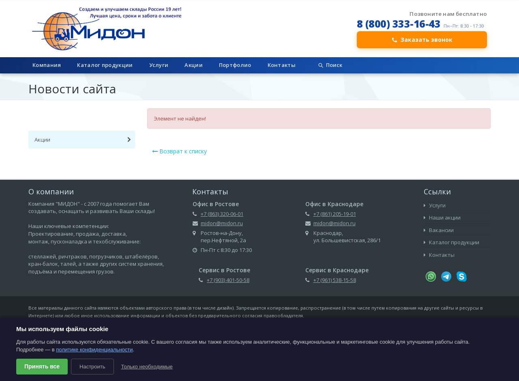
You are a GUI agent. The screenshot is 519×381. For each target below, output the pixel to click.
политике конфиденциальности (94, 350)
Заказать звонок (422, 39)
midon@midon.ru (222, 223)
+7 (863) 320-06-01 (222, 213)
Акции (193, 65)
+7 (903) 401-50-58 (228, 280)
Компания (46, 65)
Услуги (159, 65)
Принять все (42, 366)
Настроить (92, 367)
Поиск (329, 65)
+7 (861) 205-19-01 (334, 213)
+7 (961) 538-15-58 (334, 280)
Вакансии (439, 230)
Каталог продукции (105, 65)
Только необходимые (147, 367)
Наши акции (442, 217)
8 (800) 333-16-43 (399, 23)
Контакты (282, 65)
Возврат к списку (179, 151)
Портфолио (235, 65)
